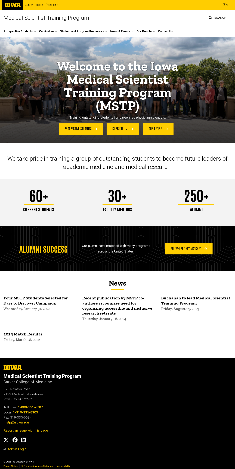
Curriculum (122, 128)
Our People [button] (144, 31)
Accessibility (63, 466)
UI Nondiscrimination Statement (37, 466)
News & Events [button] (120, 31)
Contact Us (165, 31)
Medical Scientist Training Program (46, 18)
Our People (158, 128)
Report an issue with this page (26, 430)
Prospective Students (80, 128)
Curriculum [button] (46, 31)
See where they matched (189, 248)
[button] (217, 18)
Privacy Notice (11, 466)
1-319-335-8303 (25, 412)
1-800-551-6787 (30, 407)
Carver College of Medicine (41, 5)
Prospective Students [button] (18, 31)
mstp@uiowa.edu (16, 422)
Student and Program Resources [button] (82, 31)
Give (225, 4)
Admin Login (17, 449)
